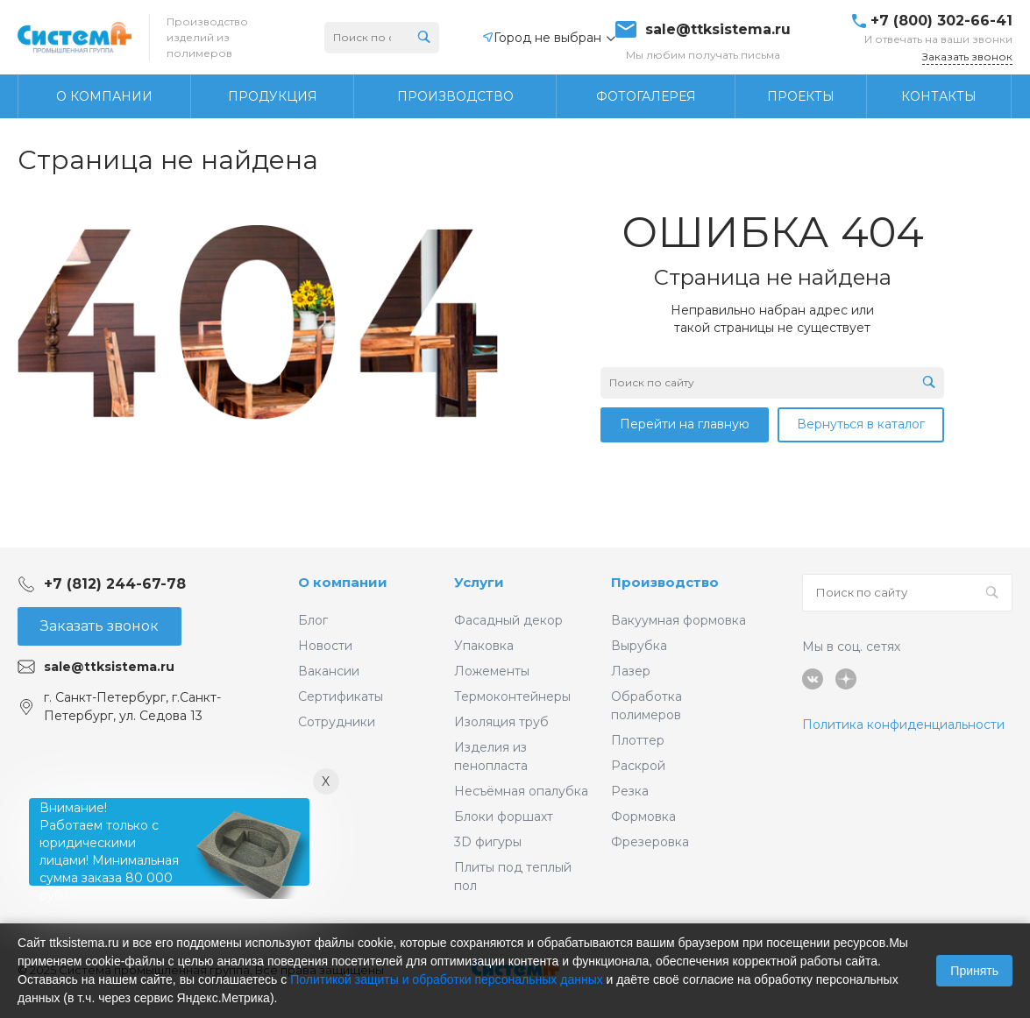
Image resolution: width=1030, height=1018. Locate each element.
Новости (325, 646)
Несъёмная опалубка (521, 791)
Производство (665, 582)
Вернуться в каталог (861, 424)
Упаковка (484, 646)
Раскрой (638, 766)
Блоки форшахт (503, 816)
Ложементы (491, 671)
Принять (974, 971)
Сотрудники (336, 722)
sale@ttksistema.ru (718, 30)
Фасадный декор (508, 620)
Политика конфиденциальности (903, 724)
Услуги (479, 582)
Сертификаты (340, 696)
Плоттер (637, 740)
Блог (313, 620)
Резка (630, 791)
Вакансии (328, 671)
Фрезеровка (650, 842)
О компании (342, 582)
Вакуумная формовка (678, 620)
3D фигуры (488, 842)
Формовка (643, 816)
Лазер (630, 671)
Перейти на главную (684, 424)
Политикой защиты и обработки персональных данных (446, 979)
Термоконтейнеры (512, 696)
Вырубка (639, 646)
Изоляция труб (501, 722)
